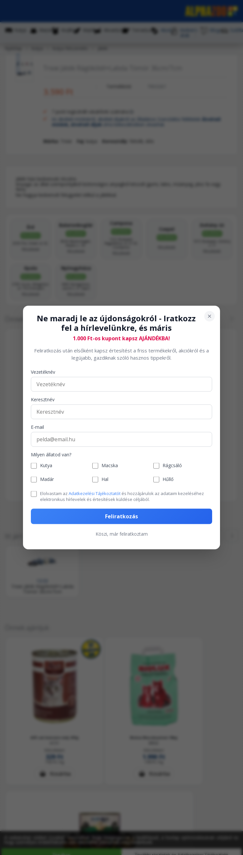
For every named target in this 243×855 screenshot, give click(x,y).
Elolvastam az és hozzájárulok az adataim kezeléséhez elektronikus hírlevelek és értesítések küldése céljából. (122, 496)
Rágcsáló (172, 465)
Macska (109, 465)
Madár (47, 479)
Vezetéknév (43, 372)
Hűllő (168, 479)
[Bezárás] (209, 316)
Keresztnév (43, 399)
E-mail (37, 427)
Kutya (46, 465)
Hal (104, 479)
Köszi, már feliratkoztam (122, 534)
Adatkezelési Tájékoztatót (95, 493)
